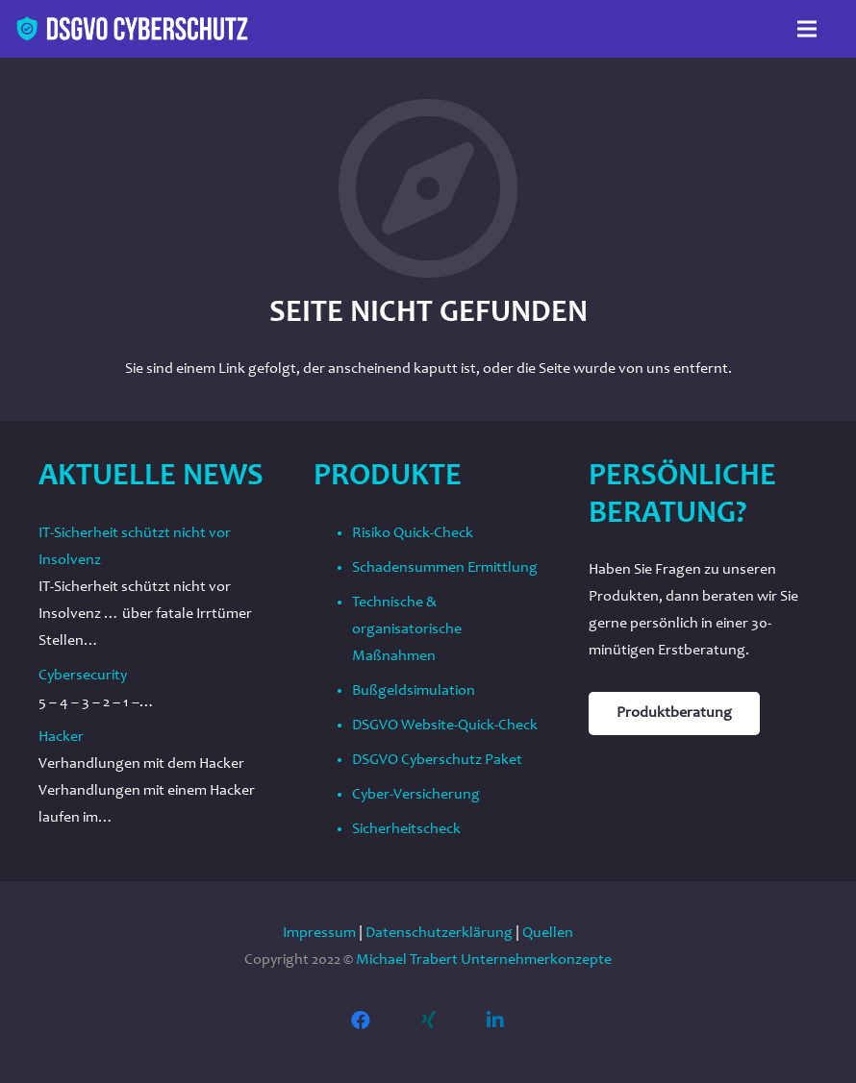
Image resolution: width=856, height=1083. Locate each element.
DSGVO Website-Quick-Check (445, 725)
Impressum (319, 933)
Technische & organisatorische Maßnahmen (407, 629)
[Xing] (428, 1021)
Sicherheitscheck (406, 829)
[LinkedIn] (495, 1021)
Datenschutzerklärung (439, 933)
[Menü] (807, 29)
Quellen (547, 933)
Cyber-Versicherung (416, 794)
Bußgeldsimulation (413, 691)
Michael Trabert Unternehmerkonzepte (484, 960)
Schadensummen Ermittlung (445, 568)
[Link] (132, 29)
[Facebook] (361, 1021)
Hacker (61, 737)
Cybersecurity (82, 675)
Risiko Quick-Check (412, 533)
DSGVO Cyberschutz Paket (437, 760)
